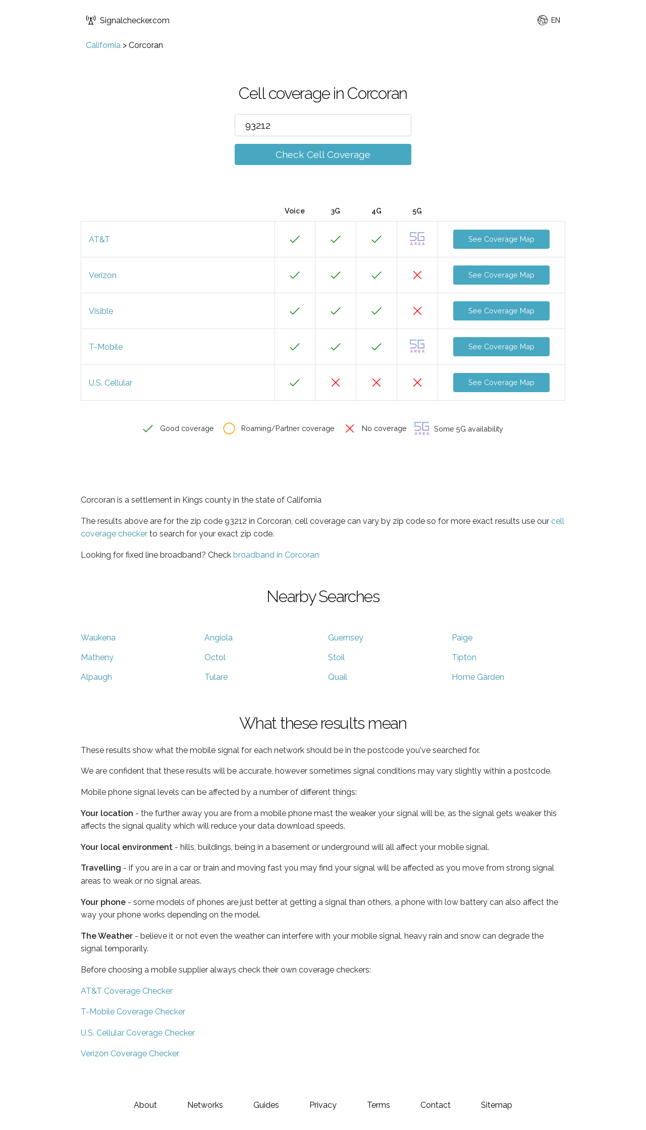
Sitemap (496, 1105)
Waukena (98, 637)
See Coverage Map (501, 239)
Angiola (218, 637)
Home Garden (478, 677)
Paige (462, 637)
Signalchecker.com (128, 20)
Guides (266, 1105)
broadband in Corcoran (276, 555)
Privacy (323, 1105)
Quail (337, 677)
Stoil (336, 657)
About (145, 1105)
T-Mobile (106, 347)
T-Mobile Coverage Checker (133, 1011)
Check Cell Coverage (323, 154)
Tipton (464, 657)
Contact (435, 1105)
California (103, 45)
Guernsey (345, 637)
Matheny (97, 657)
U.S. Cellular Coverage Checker (138, 1033)
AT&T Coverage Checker (127, 991)
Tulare (216, 677)
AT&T (99, 239)
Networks (205, 1105)
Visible (101, 311)
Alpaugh (96, 677)
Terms (378, 1105)
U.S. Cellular (110, 383)
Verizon (103, 275)
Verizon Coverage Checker (130, 1053)
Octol (215, 657)
